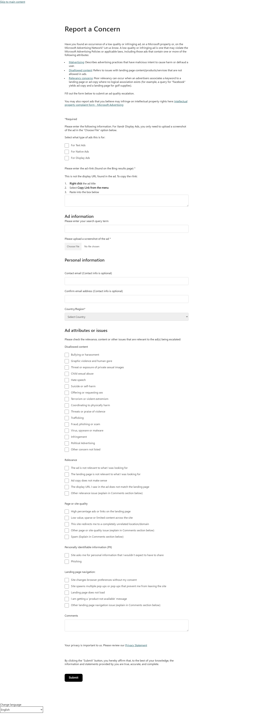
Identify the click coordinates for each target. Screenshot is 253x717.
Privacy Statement (136, 645)
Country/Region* (75, 309)
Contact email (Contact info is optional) (88, 273)
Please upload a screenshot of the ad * (88, 238)
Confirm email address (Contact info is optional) (94, 291)
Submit (73, 677)
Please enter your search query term (87, 221)
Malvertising (76, 62)
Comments (71, 615)
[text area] (127, 201)
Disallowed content (80, 70)
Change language (10, 704)
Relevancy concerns (81, 78)
